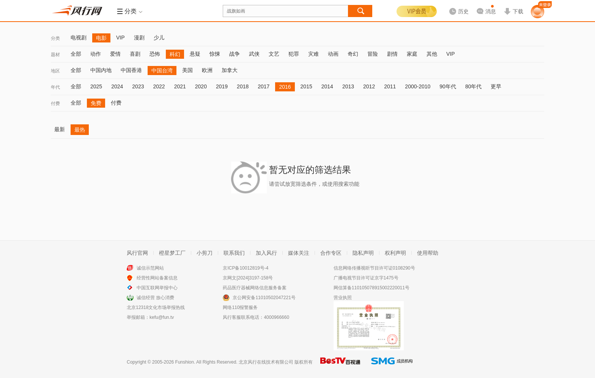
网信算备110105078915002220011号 (371, 287)
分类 (55, 38)
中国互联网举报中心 (157, 287)
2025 (96, 86)
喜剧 (135, 54)
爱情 (115, 54)
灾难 (313, 54)
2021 (180, 86)
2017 (263, 86)
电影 (101, 38)
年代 (55, 87)
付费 (55, 103)
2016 (285, 87)
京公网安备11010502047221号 (264, 297)
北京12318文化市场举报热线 (156, 307)
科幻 (175, 54)
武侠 (254, 54)
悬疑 (195, 54)
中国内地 (101, 70)
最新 (59, 129)
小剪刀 (204, 253)
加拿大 (230, 70)
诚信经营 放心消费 (155, 297)
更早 (496, 86)
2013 (348, 86)
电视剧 (79, 38)
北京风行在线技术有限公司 (266, 362)
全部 (76, 54)
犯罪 (293, 54)
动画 (333, 54)
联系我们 (234, 253)
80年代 (473, 86)
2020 (201, 86)
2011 (390, 86)
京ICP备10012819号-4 (245, 268)
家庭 (412, 54)
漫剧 (139, 38)
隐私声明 (363, 253)
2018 (243, 86)
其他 (432, 54)
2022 (159, 86)
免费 (96, 103)
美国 (187, 70)
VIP (120, 38)
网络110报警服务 (240, 307)
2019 (222, 86)
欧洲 (207, 70)
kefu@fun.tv (162, 317)
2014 (327, 86)
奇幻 (353, 54)
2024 (117, 86)
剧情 (392, 54)
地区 (55, 71)
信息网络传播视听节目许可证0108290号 (374, 268)
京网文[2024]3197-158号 (248, 278)
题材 (55, 54)
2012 (369, 86)
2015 (306, 86)
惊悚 (214, 54)
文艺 (274, 54)
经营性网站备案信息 (157, 278)
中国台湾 (162, 70)
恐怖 (155, 54)
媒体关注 (298, 253)
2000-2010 (417, 86)
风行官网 (137, 253)
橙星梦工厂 (172, 253)
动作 (95, 54)
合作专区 (331, 253)
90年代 (447, 86)
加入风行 (266, 253)
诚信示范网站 (150, 268)
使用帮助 (427, 253)
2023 (138, 86)
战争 (234, 54)
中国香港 (131, 70)
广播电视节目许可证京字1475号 (366, 278)
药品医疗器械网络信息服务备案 (254, 287)
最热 (79, 130)
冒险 (372, 54)
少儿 (159, 38)
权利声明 (395, 253)
